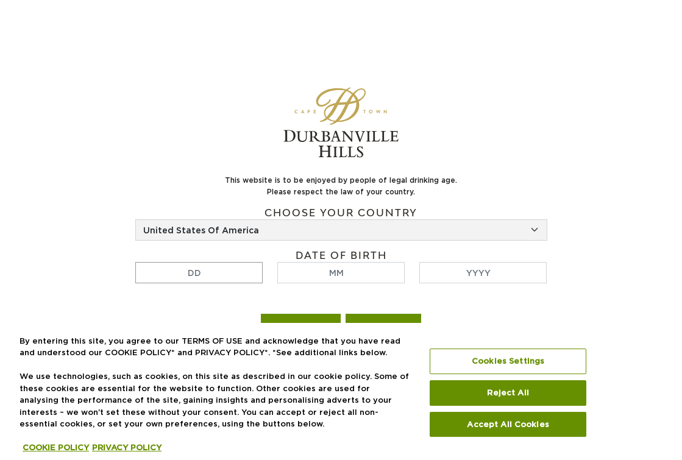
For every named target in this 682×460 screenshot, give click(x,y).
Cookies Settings (508, 361)
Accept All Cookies (508, 424)
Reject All (507, 393)
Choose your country (341, 213)
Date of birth (341, 255)
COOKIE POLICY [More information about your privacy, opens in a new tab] (56, 448)
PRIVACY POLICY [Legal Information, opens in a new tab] (127, 448)
